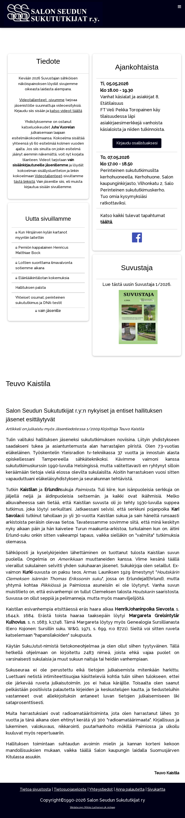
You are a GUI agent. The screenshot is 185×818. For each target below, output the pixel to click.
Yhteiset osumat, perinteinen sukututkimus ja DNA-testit (40, 300)
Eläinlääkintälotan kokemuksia (42, 278)
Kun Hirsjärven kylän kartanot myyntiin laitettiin (41, 235)
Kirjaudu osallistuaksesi (137, 143)
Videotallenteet (48, 176)
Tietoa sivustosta (35, 789)
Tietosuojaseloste (70, 789)
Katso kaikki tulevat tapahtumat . (132, 219)
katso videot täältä (66, 111)
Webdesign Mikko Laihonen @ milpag (92, 807)
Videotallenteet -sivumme (42, 100)
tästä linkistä (24, 181)
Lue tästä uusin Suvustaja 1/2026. (136, 314)
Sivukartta (156, 789)
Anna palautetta (130, 789)
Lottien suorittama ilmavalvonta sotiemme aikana (43, 265)
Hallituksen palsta (30, 287)
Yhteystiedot (101, 789)
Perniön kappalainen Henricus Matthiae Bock (41, 250)
